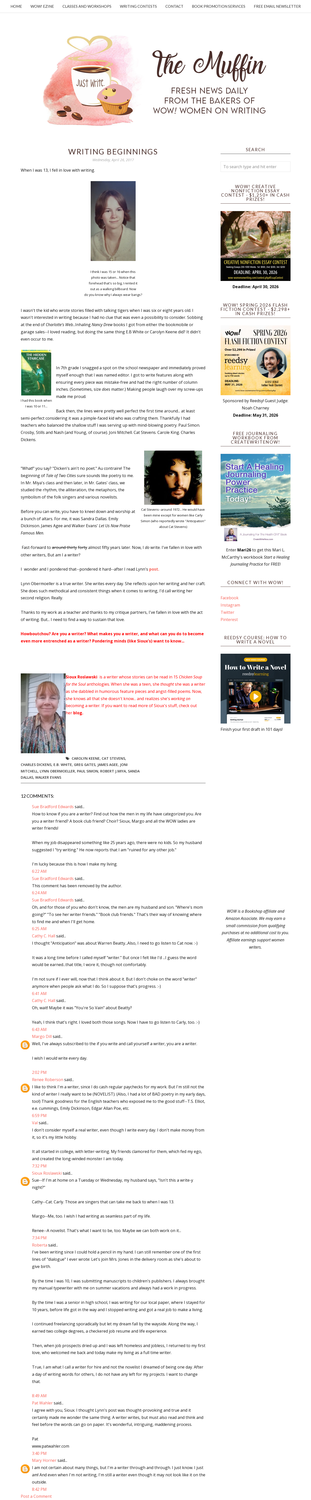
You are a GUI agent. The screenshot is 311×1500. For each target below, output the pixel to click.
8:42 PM (39, 1489)
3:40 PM (39, 1453)
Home (16, 6)
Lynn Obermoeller (57, 771)
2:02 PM (39, 1072)
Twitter (227, 612)
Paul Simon (87, 771)
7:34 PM (39, 1238)
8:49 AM (39, 1395)
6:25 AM (39, 928)
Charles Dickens (36, 764)
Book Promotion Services (218, 6)
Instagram (230, 605)
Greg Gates (84, 764)
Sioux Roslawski (47, 1173)
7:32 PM (39, 1166)
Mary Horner (44, 1460)
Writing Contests (138, 6)
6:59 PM (39, 1115)
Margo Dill (42, 1036)
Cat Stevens (113, 758)
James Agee (107, 764)
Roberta (39, 1245)
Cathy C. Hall (43, 936)
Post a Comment (36, 1496)
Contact (174, 6)
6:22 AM (39, 871)
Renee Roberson (47, 1079)
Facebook (230, 598)
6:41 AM (39, 993)
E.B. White (62, 764)
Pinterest (229, 619)
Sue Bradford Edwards (53, 806)
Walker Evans (48, 777)
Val (35, 1122)
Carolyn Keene (86, 758)
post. (154, 569)
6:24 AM (39, 892)
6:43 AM (39, 1029)
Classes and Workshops (86, 6)
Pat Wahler (42, 1403)
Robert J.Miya (113, 771)
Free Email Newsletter (277, 6)
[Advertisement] (256, 820)
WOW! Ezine (42, 6)
